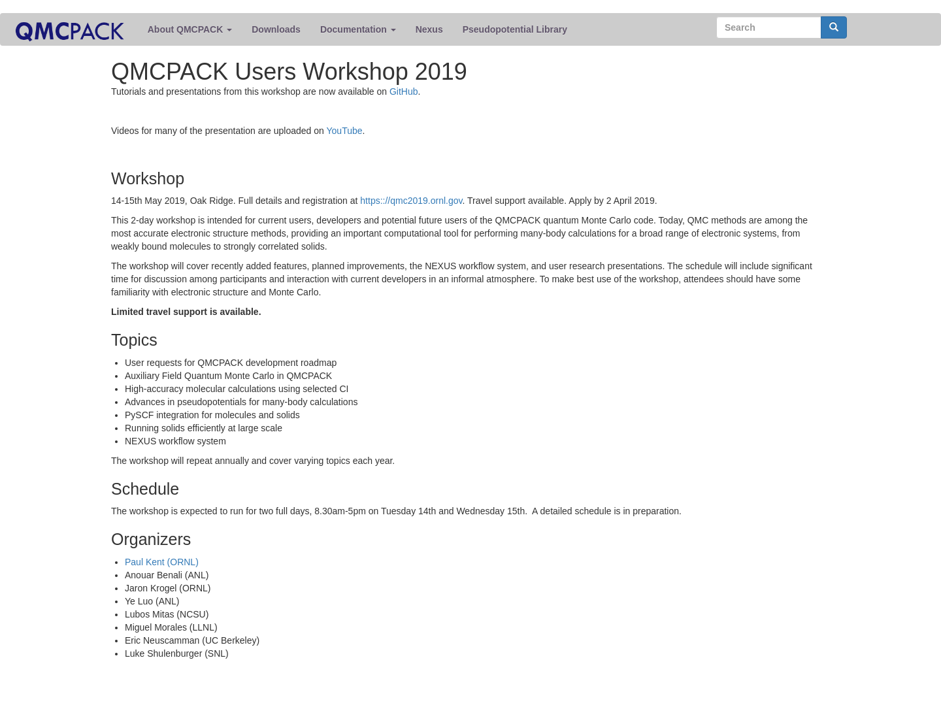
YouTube (345, 130)
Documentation (358, 29)
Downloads (276, 29)
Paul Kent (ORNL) (162, 562)
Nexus (429, 29)
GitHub (403, 91)
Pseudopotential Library (515, 29)
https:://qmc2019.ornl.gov (411, 200)
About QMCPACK (190, 29)
